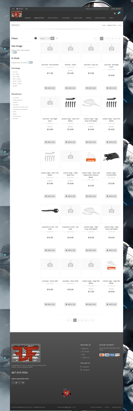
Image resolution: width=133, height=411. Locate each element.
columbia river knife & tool (20, 107)
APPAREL (88, 18)
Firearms (27, 18)
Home (104, 26)
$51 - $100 (16, 75)
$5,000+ (15, 86)
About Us (84, 349)
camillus (15, 103)
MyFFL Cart (68, 407)
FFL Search (85, 352)
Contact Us (85, 358)
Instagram (85, 370)
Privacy (107, 407)
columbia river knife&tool (20, 110)
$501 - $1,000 (16, 79)
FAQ (13, 9)
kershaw (15, 119)
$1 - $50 (15, 72)
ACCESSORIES (66, 18)
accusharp (16, 98)
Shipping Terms (116, 407)
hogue (15, 114)
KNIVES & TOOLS (39, 18)
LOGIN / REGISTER (116, 9)
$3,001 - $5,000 (17, 84)
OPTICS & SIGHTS (53, 18)
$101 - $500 (16, 77)
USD (26, 9)
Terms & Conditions (96, 407)
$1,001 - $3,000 (17, 82)
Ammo (111, 18)
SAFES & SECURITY (100, 18)
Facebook (85, 367)
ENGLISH (19, 9)
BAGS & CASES (78, 18)
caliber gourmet (17, 100)
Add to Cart (50, 88)
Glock (14, 112)
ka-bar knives (17, 117)
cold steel (15, 105)
